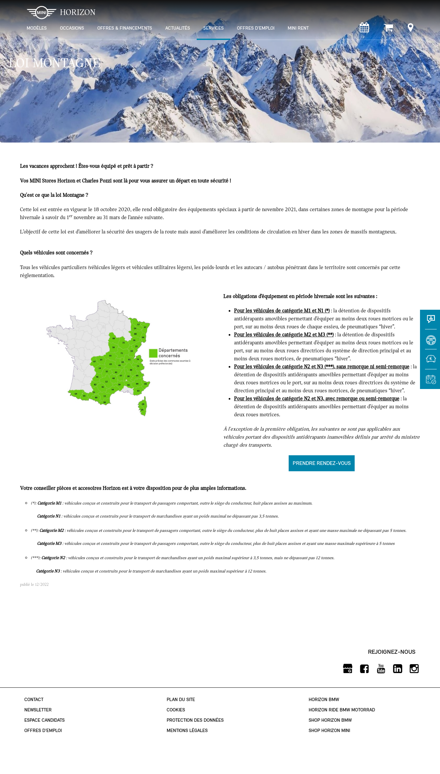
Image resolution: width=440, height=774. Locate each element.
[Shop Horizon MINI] (388, 29)
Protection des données (195, 720)
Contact (33, 699)
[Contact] (430, 322)
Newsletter (38, 710)
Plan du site (181, 699)
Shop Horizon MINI (329, 730)
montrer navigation (25, 5)
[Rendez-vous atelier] (364, 29)
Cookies (176, 710)
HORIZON (61, 12)
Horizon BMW (324, 699)
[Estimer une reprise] (430, 362)
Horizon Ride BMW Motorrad (342, 710)
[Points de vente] (410, 29)
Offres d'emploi (43, 730)
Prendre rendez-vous (322, 463)
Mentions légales (187, 730)
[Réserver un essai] (430, 342)
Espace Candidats (44, 720)
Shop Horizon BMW (330, 720)
